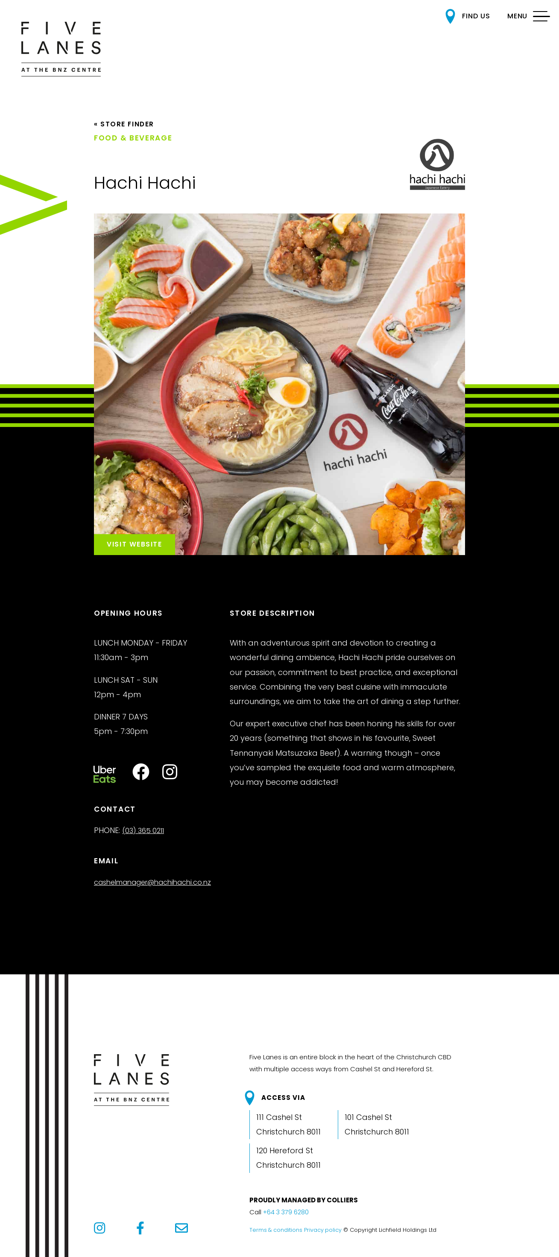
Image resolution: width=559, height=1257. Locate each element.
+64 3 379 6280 (287, 1223)
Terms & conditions (276, 1241)
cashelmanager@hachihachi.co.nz (160, 893)
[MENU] (523, 16)
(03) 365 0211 (146, 841)
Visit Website (144, 549)
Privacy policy (324, 1241)
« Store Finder (127, 131)
